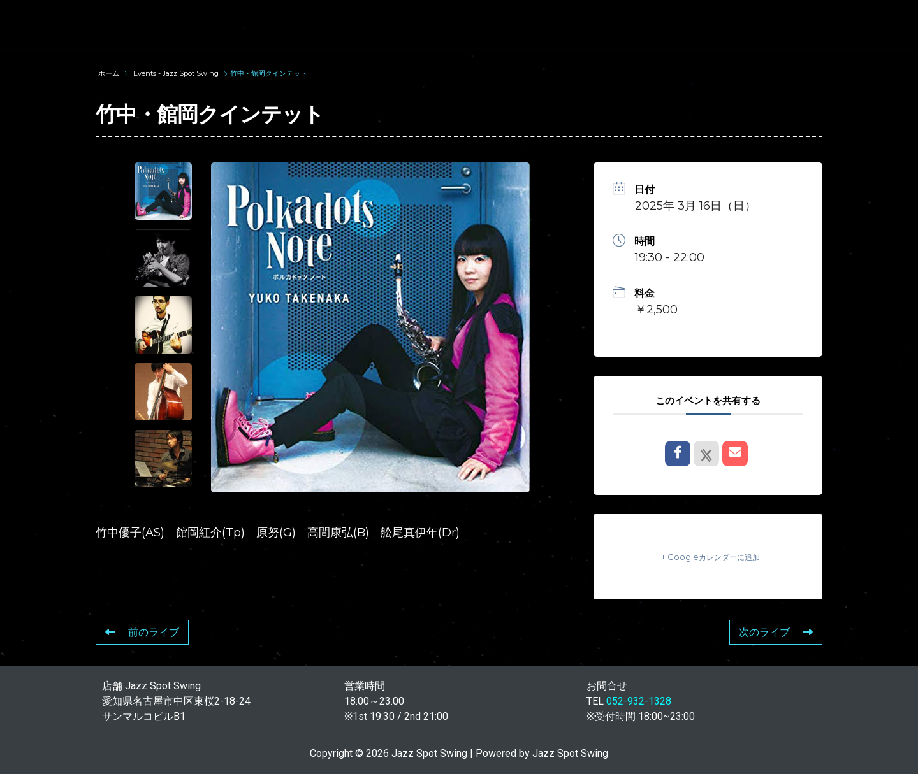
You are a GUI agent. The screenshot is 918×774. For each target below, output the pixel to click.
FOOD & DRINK (705, 24)
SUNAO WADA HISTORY (333, 24)
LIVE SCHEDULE (593, 24)
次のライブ (776, 632)
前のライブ (142, 632)
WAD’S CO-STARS (472, 24)
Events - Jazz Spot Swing (176, 73)
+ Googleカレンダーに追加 (708, 556)
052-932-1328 (638, 701)
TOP (227, 24)
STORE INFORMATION (831, 24)
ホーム (109, 73)
